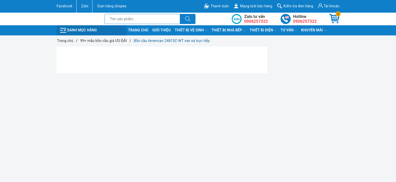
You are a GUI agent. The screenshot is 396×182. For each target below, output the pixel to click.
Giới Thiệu (161, 30)
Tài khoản (328, 5)
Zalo (84, 6)
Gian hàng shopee (112, 6)
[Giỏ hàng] (334, 19)
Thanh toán (220, 6)
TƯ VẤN (289, 30)
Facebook (64, 6)
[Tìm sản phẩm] (142, 19)
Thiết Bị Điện (263, 30)
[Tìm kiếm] (187, 19)
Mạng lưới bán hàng (256, 6)
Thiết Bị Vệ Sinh (191, 30)
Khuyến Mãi (313, 30)
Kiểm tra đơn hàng (298, 6)
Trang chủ (138, 30)
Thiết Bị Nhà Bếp (228, 30)
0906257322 (305, 21)
